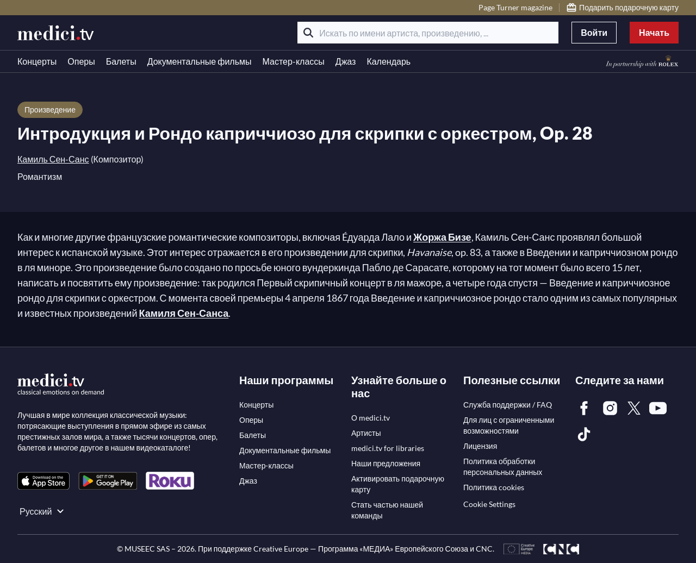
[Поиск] (308, 32)
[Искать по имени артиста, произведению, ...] (427, 32)
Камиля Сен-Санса (183, 313)
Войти (594, 32)
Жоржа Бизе (442, 237)
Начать (654, 32)
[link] (43, 481)
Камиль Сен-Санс (53, 159)
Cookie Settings (489, 504)
